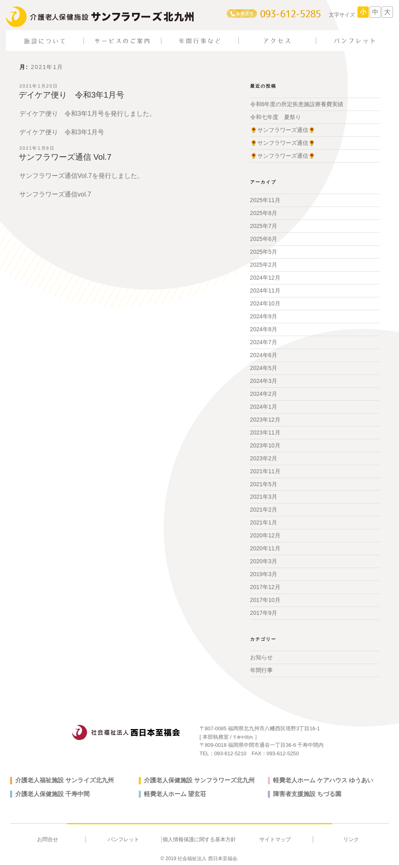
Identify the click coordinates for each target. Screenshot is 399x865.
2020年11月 (265, 546)
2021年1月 (263, 520)
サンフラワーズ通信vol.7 (55, 194)
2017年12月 (265, 584)
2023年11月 (265, 431)
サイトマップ (275, 837)
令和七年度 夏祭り (275, 117)
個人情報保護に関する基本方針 (199, 837)
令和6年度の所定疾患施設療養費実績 (297, 104)
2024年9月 (263, 315)
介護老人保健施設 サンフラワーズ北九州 (195, 777)
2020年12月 (265, 533)
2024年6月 (263, 354)
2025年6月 (263, 238)
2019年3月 (263, 571)
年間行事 (261, 667)
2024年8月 (263, 328)
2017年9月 (263, 610)
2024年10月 (265, 302)
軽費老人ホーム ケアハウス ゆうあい (320, 777)
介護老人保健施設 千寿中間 (50, 791)
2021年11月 (265, 469)
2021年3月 (263, 495)
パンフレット (123, 837)
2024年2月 (263, 392)
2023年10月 (265, 443)
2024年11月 (265, 289)
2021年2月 (263, 507)
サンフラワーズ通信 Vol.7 (65, 157)
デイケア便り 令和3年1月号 (71, 94)
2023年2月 (263, 456)
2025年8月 (263, 212)
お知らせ (261, 655)
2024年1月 (263, 405)
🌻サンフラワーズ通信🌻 (282, 130)
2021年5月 (263, 482)
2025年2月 (263, 264)
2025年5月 (263, 251)
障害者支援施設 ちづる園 (305, 791)
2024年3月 (263, 379)
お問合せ (47, 837)
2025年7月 (263, 225)
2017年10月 (265, 597)
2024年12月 (265, 277)
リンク (351, 837)
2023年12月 (265, 418)
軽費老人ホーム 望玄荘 (173, 791)
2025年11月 (265, 199)
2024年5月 (263, 367)
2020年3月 (263, 559)
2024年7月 (263, 341)
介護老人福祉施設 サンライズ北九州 (61, 777)
